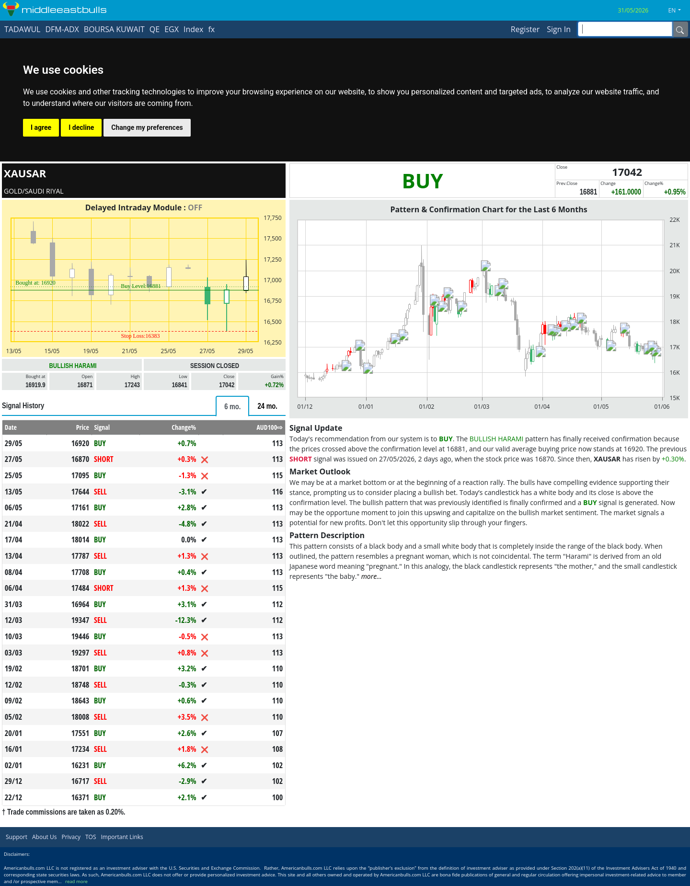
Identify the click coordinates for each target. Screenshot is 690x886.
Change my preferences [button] (147, 127)
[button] (678, 10)
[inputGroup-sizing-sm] (625, 29)
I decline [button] (81, 127)
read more (76, 881)
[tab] (232, 406)
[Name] (680, 29)
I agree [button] (41, 127)
